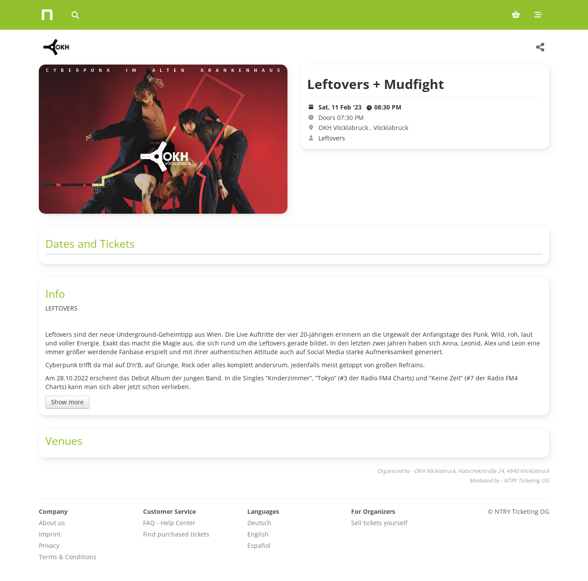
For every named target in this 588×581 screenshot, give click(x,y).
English (258, 534)
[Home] (47, 15)
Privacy (49, 545)
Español (258, 545)
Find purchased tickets (176, 534)
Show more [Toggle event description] (67, 402)
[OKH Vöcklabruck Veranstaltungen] (56, 47)
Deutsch (259, 523)
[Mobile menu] (538, 15)
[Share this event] (540, 47)
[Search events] (75, 15)
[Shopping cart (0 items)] (516, 15)
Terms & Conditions (67, 557)
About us (52, 523)
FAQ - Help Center (169, 523)
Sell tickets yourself (379, 523)
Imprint (50, 534)
